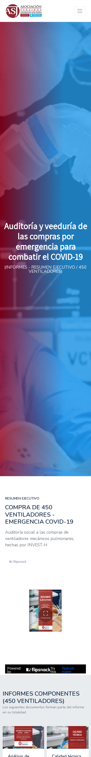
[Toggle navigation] (80, 11)
